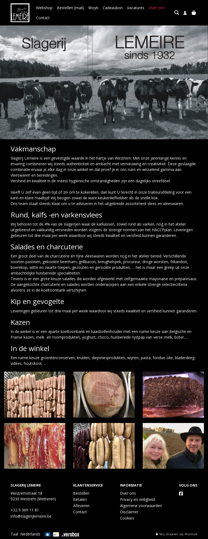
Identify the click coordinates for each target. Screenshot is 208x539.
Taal (14, 534)
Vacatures (135, 7)
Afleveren (81, 505)
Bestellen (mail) (70, 7)
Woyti (93, 7)
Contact (43, 17)
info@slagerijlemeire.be (31, 516)
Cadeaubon (113, 7)
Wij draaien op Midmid (176, 534)
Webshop (44, 7)
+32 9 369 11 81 (25, 509)
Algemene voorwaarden (141, 505)
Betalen (80, 499)
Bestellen (81, 493)
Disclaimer (129, 511)
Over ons (157, 7)
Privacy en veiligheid (137, 499)
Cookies (127, 518)
